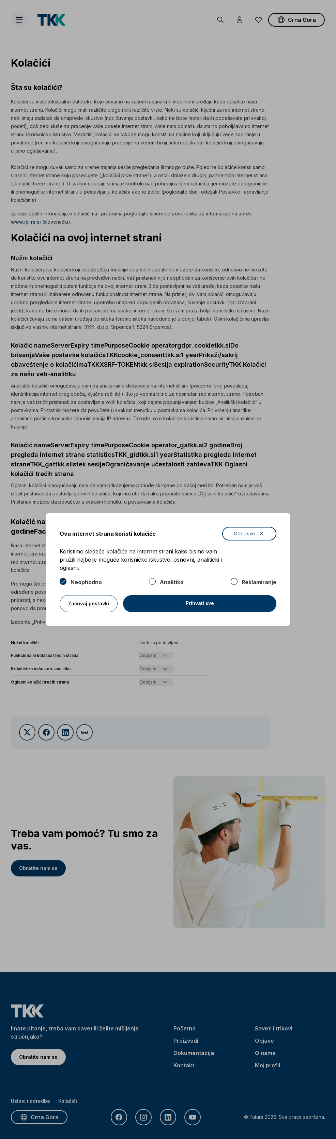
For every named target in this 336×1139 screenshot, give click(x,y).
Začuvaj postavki (88, 603)
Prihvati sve (200, 603)
